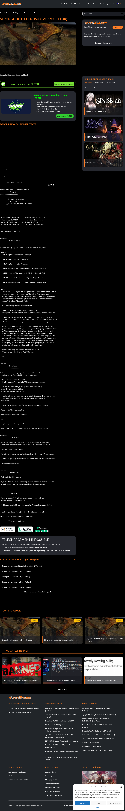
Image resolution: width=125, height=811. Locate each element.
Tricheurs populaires (52, 783)
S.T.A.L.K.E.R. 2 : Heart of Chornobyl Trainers (24, 708)
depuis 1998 (118, 27)
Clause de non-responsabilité (18, 780)
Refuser (98, 803)
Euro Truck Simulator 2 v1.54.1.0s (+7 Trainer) (98, 739)
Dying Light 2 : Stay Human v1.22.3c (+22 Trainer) (99, 715)
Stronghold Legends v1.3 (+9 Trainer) (16, 577)
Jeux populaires (50, 772)
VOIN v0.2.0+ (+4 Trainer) (91, 742)
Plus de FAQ (62, 689)
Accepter (83, 803)
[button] (121, 787)
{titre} (97, 807)
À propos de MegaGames (17, 772)
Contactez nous (14, 776)
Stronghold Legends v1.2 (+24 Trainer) (16, 582)
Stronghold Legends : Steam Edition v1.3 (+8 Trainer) (52, 551)
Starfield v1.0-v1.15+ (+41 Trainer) (57, 725)
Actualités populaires (52, 787)
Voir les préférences (114, 803)
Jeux (10, 13)
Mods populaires (51, 780)
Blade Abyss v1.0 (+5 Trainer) (92, 746)
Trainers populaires (52, 776)
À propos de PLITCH (65, 116)
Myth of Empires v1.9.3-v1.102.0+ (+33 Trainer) (98, 735)
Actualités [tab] (99, 83)
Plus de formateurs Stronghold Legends (37, 592)
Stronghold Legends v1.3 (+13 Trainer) (16, 571)
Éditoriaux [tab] (111, 83)
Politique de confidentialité (73, 805)
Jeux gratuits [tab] (90, 87)
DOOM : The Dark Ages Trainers (20, 712)
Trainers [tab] (88, 83)
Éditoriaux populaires (52, 791)
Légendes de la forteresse (24, 13)
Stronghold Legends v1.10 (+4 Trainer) (16, 587)
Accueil (2, 13)
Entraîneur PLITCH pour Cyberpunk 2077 (59, 721)
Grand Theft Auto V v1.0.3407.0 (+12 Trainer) (97, 750)
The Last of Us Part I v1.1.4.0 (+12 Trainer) (96, 731)
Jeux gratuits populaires (53, 795)
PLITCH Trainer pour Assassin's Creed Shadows (61, 741)
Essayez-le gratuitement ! (64, 84)
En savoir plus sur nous (103, 43)
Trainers (39, 13)
